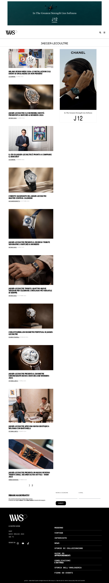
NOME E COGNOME (62, 492)
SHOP (10, 531)
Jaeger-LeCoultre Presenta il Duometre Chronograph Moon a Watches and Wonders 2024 (29, 375)
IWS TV (11, 537)
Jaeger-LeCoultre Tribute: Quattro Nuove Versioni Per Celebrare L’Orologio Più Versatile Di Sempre (30, 290)
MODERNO (58, 528)
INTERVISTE (60, 538)
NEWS (56, 543)
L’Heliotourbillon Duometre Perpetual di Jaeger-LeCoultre (31, 333)
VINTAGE (58, 533)
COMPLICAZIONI (62, 560)
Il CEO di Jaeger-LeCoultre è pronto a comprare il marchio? (30, 155)
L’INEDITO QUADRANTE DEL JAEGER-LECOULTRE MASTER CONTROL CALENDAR (27, 196)
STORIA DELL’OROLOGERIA (68, 567)
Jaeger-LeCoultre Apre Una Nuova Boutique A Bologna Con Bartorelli (29, 427)
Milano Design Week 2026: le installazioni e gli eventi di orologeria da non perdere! (30, 72)
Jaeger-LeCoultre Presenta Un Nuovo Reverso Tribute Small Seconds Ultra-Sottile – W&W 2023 (29, 474)
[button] (100, 32)
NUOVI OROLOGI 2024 (16, 534)
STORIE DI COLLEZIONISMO (68, 548)
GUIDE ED (59, 553)
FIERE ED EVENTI (63, 573)
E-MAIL (81, 492)
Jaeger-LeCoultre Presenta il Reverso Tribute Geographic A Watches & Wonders (29, 243)
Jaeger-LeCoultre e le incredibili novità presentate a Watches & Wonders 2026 (26, 113)
